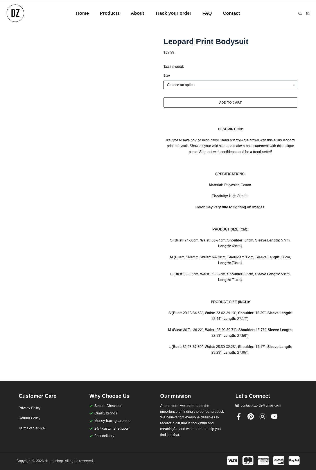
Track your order (173, 13)
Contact (231, 13)
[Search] (300, 13)
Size (166, 75)
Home (82, 13)
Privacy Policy (30, 408)
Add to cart (230, 102)
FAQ (207, 13)
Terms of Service (32, 428)
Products (110, 13)
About (137, 13)
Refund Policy (29, 418)
